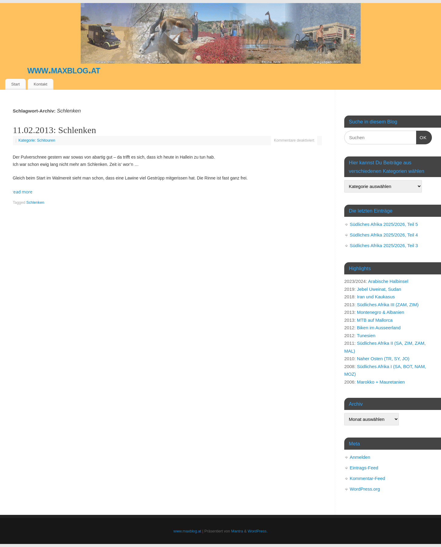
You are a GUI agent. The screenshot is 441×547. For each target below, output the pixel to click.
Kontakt (40, 84)
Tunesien (366, 335)
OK (421, 136)
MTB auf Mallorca (375, 320)
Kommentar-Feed (367, 478)
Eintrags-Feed (364, 467)
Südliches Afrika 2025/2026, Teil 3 (384, 245)
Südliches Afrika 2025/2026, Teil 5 (384, 224)
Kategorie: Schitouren (37, 140)
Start (15, 84)
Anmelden (360, 457)
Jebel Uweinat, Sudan (379, 289)
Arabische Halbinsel (388, 281)
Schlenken (35, 202)
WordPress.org (365, 489)
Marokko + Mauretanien (381, 381)
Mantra (237, 531)
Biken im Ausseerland (379, 327)
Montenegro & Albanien (380, 312)
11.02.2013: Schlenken (54, 130)
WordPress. (258, 531)
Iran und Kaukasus (376, 296)
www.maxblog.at (63, 69)
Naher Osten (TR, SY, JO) (383, 358)
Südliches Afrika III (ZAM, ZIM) (388, 304)
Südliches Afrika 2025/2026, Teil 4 (384, 234)
